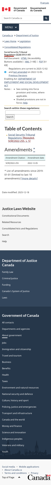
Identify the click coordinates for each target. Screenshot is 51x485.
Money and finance (12, 426)
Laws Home (10, 41)
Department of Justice (27, 35)
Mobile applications (29, 466)
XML (27, 61)
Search (5, 234)
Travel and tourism (11, 355)
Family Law (7, 271)
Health (5, 374)
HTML (24, 58)
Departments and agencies (16, 328)
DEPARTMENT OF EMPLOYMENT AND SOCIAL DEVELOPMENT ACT (26, 82)
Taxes (5, 381)
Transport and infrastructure (17, 413)
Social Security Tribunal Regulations (21, 138)
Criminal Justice (10, 278)
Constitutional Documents (15, 215)
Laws (4, 297)
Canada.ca (7, 35)
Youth (5, 451)
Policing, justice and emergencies (19, 406)
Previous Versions (18, 75)
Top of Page (11, 477)
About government (12, 335)
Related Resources (11, 222)
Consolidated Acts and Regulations (20, 228)
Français (44, 2)
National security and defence (17, 394)
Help (25, 102)
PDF (41, 61)
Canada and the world (13, 419)
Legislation (25, 41)
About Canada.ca (13, 469)
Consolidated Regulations (17, 47)
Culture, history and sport (15, 400)
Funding (6, 284)
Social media (8, 466)
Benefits (6, 368)
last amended (20, 72)
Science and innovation (14, 432)
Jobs (4, 342)
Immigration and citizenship (16, 349)
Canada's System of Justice (16, 291)
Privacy (34, 473)
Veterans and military (13, 445)
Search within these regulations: (22, 108)
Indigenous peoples (12, 438)
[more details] (29, 178)
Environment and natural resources (20, 387)
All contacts (8, 322)
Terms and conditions (15, 473)
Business (6, 362)
